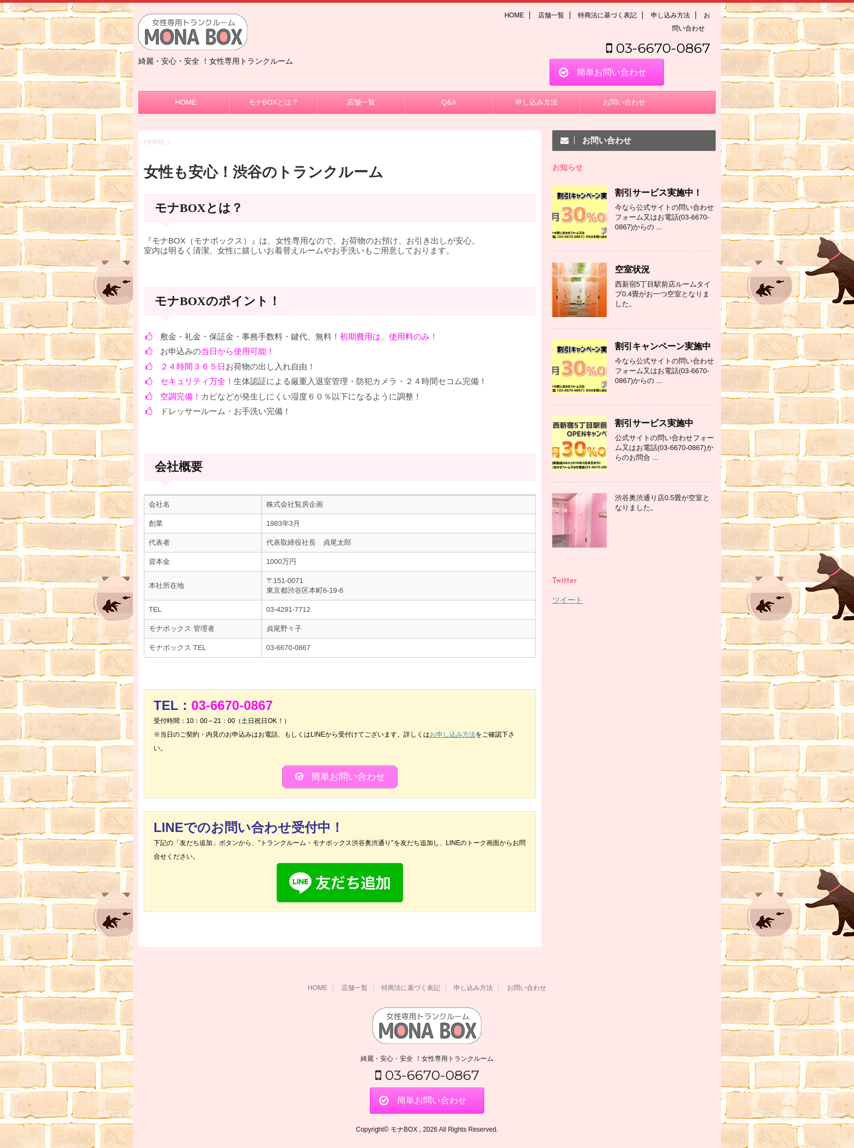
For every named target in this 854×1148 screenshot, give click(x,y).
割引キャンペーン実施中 (663, 346)
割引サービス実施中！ (658, 192)
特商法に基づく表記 (607, 15)
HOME (514, 15)
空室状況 (632, 269)
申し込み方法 (670, 15)
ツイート (567, 600)
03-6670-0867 (658, 48)
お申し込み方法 (452, 734)
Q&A (448, 102)
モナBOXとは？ (273, 102)
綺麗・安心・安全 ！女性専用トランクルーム (427, 1058)
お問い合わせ (624, 102)
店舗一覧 (551, 15)
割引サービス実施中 (654, 423)
